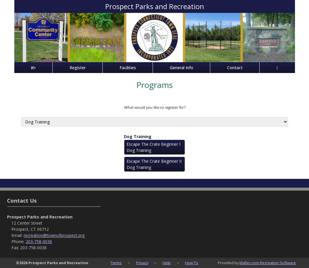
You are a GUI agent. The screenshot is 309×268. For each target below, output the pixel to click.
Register (78, 67)
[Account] (277, 67)
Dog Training (137, 136)
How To (191, 262)
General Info (181, 67)
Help (167, 262)
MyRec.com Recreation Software (267, 262)
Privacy (142, 262)
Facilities (128, 67)
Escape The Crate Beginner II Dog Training (154, 164)
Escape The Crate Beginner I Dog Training (153, 147)
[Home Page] (33, 67)
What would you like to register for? (154, 107)
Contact (235, 67)
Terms (116, 262)
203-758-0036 (39, 241)
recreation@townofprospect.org (54, 235)
